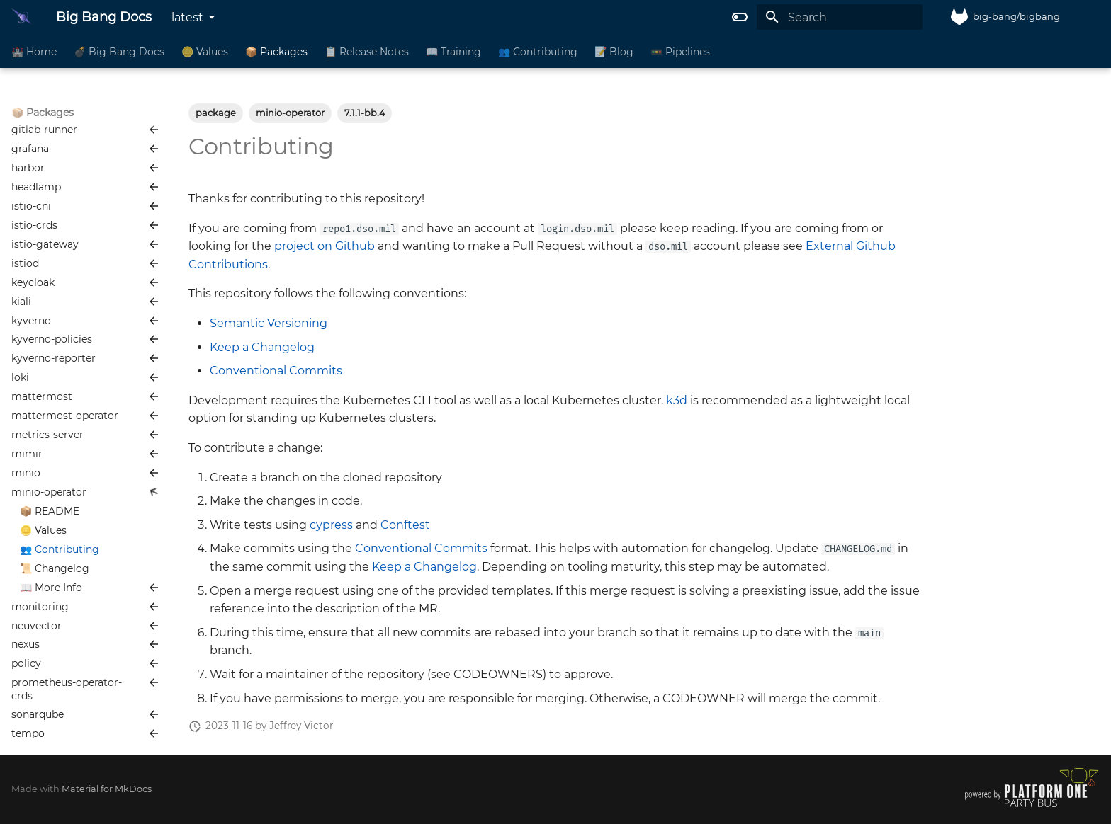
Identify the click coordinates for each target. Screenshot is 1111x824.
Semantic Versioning (268, 323)
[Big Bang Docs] (22, 17)
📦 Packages (276, 51)
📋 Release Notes (367, 51)
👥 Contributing (537, 51)
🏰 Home (34, 51)
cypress (331, 525)
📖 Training (453, 51)
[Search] (840, 17)
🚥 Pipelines (680, 51)
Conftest (405, 525)
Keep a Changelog (262, 347)
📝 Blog (613, 51)
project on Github (324, 246)
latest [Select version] (187, 17)
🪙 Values (204, 51)
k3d (676, 400)
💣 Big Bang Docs (119, 51)
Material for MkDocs (107, 789)
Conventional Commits (276, 370)
